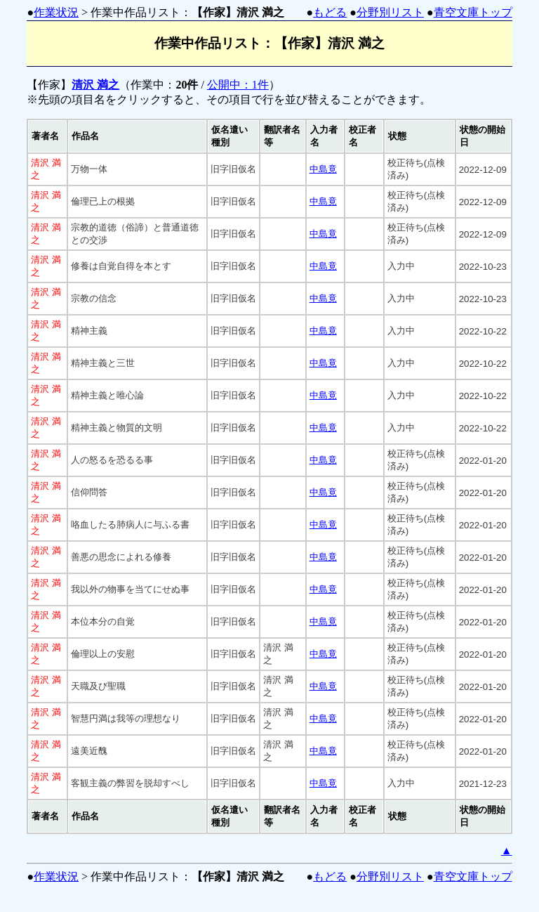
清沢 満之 (95, 85)
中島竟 (323, 169)
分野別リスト (390, 12)
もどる (330, 12)
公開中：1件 (238, 85)
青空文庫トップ (473, 12)
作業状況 (56, 12)
